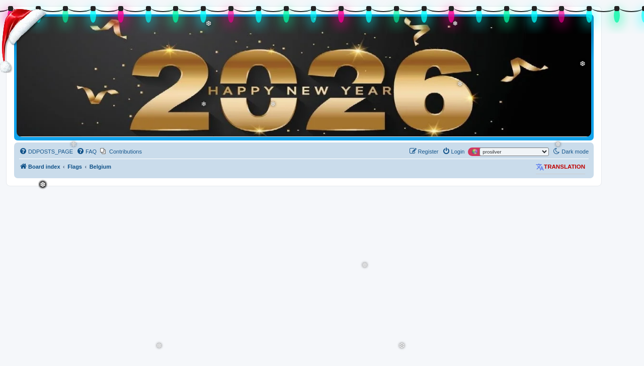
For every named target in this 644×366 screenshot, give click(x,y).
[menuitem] (46, 151)
